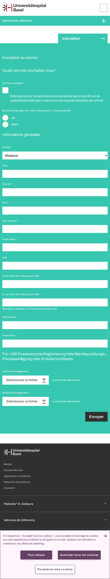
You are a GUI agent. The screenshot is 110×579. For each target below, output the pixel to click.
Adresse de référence (17, 20)
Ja (13, 117)
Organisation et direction (17, 476)
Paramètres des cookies (55, 569)
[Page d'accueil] (24, 7)
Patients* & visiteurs (18, 504)
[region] (55, 554)
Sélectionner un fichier (22, 380)
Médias (8, 464)
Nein (14, 124)
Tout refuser (36, 554)
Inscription (71, 38)
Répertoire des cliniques (17, 482)
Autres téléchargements (15, 371)
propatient (9, 488)
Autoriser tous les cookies (79, 554)
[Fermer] (105, 536)
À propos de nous (13, 470)
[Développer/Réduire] (104, 8)
